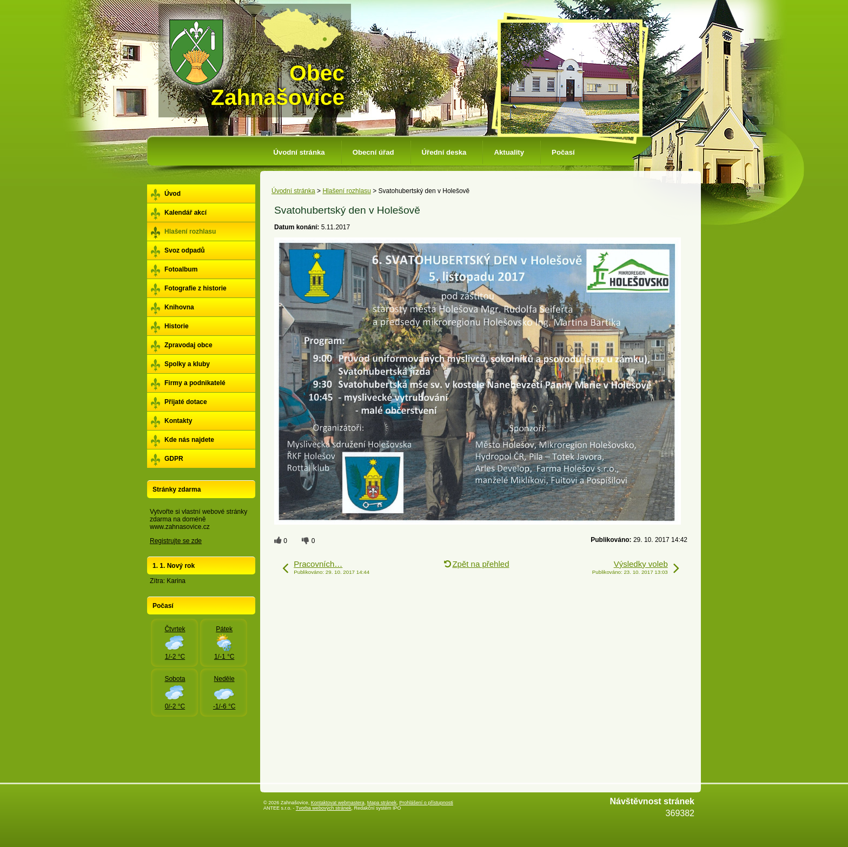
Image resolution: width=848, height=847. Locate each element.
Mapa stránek (382, 802)
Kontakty (178, 421)
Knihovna (179, 307)
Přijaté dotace (185, 402)
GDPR (173, 458)
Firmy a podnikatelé (195, 383)
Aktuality (509, 152)
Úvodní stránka (298, 152)
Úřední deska (444, 152)
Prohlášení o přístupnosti (426, 802)
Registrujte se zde (176, 541)
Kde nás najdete (189, 440)
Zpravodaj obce (188, 345)
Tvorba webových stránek (324, 808)
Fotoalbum (180, 269)
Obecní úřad (373, 152)
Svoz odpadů (184, 250)
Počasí (563, 152)
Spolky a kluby (187, 364)
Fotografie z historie (195, 288)
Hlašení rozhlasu (346, 191)
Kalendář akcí (185, 212)
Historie (176, 326)
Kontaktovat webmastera (338, 802)
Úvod (172, 193)
